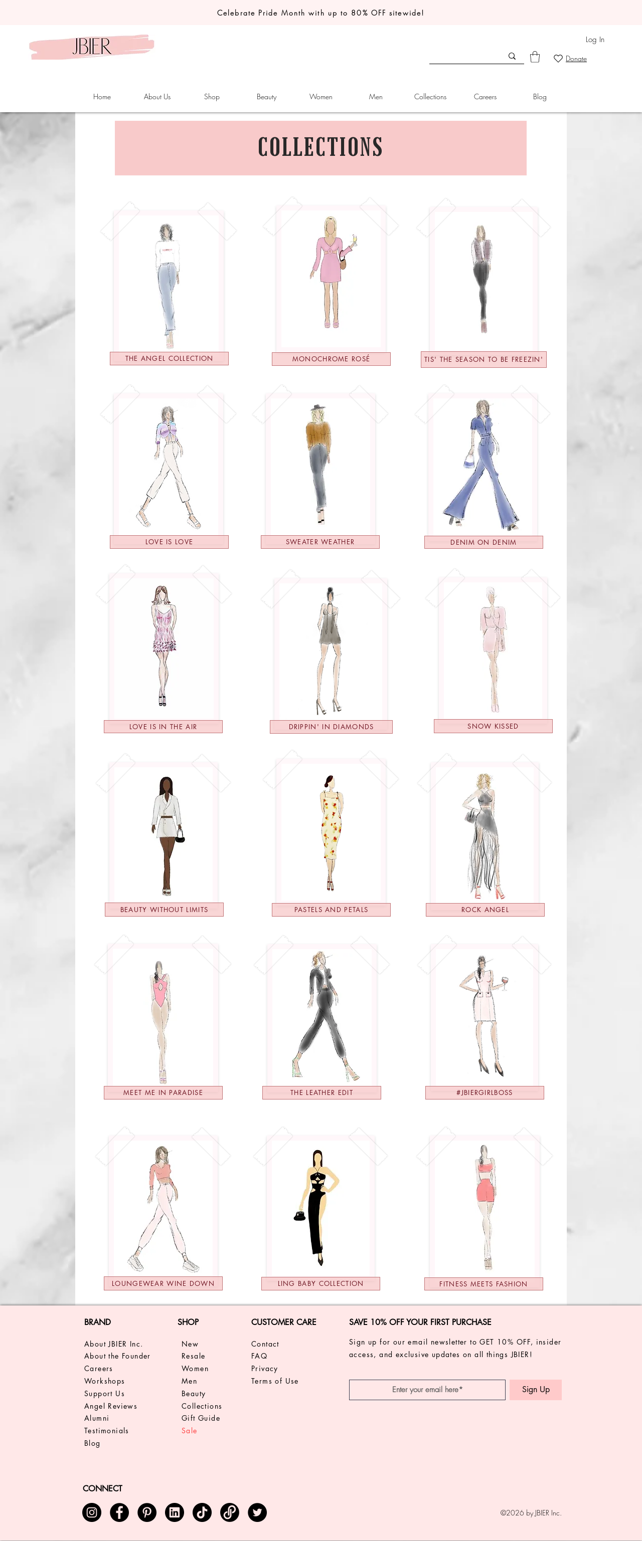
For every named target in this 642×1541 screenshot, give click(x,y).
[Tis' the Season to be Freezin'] (484, 359)
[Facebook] (119, 1512)
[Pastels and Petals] (331, 910)
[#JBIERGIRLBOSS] (484, 1092)
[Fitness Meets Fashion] (483, 1283)
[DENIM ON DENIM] (483, 542)
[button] (156, 97)
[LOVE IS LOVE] (169, 542)
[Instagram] (91, 1512)
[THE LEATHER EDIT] (321, 1092)
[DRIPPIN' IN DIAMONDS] (331, 727)
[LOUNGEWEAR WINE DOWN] (163, 1283)
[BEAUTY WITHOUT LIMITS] (164, 910)
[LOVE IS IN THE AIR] (163, 726)
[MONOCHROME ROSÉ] (331, 359)
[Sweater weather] (320, 542)
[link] (535, 57)
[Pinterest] (146, 1512)
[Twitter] (257, 1512)
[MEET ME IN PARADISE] (163, 1092)
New (190, 1344)
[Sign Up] (536, 1390)
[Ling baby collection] (320, 1283)
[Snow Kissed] (493, 726)
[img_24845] (174, 1512)
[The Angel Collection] (169, 358)
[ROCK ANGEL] (485, 910)
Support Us (104, 1393)
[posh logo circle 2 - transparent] (229, 1512)
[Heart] (558, 58)
